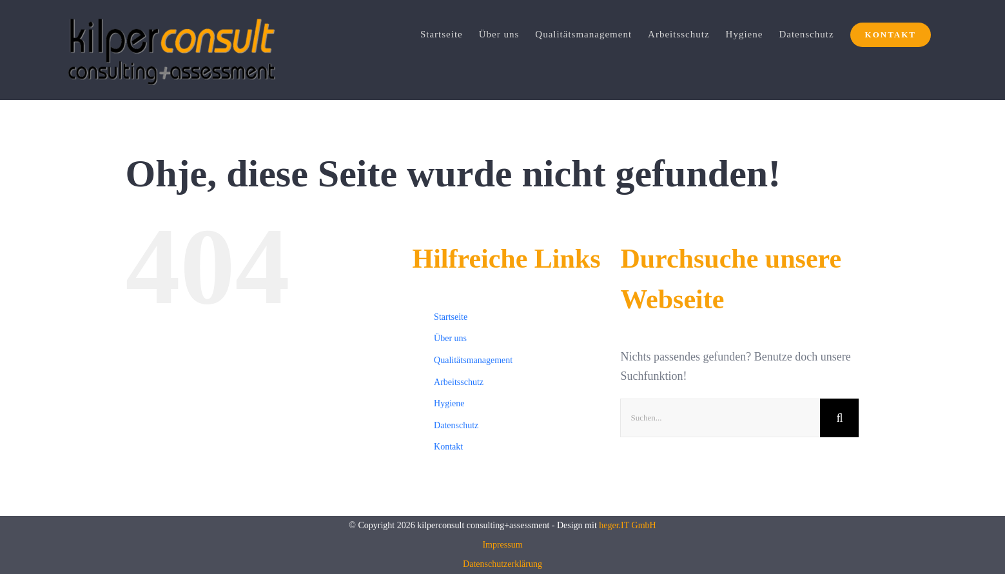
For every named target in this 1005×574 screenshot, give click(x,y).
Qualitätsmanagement (473, 360)
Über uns (450, 338)
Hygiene (449, 403)
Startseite (450, 317)
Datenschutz (456, 425)
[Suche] (839, 418)
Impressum (502, 544)
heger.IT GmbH (627, 525)
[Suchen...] (720, 418)
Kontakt (448, 446)
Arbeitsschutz (458, 382)
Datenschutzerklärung (502, 564)
